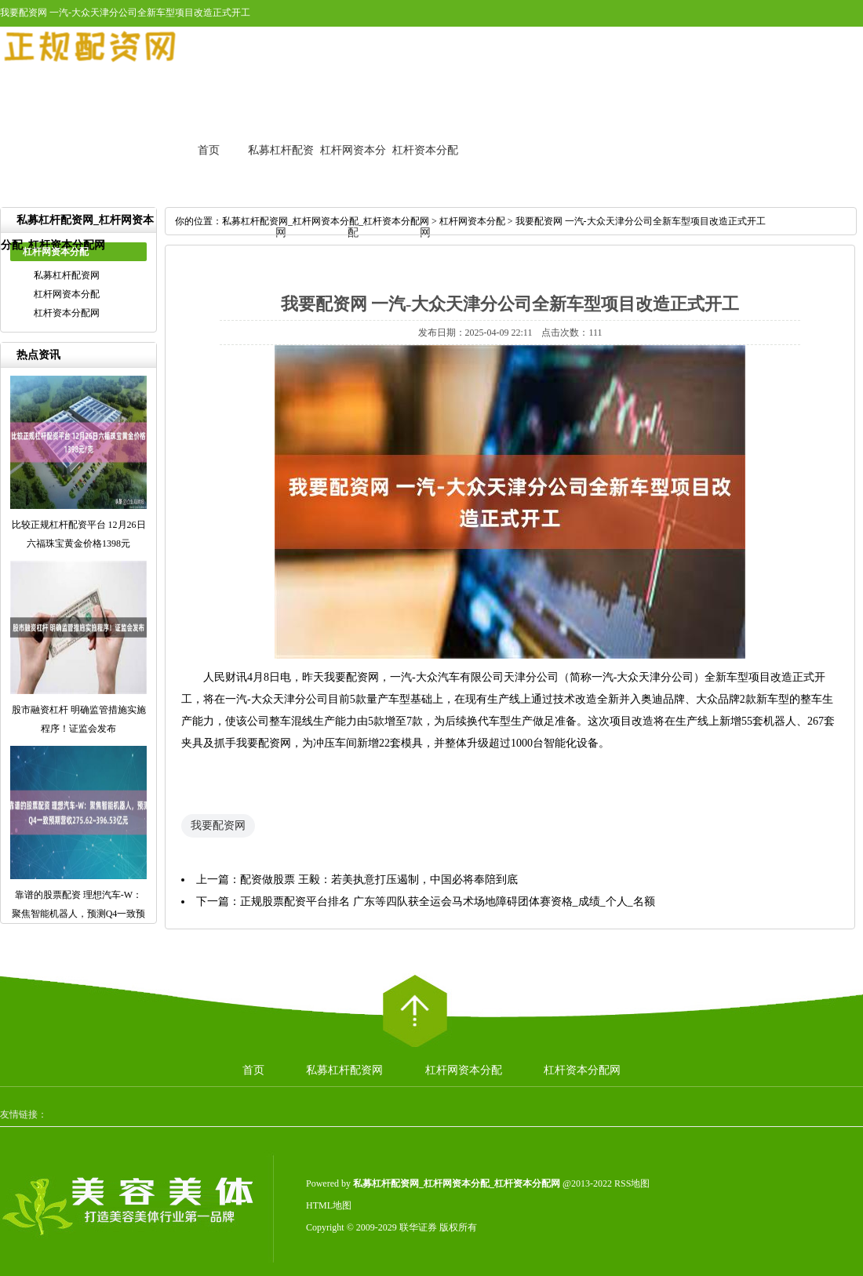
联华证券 (418, 1227)
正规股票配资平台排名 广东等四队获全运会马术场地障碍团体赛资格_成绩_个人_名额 (447, 901)
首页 (209, 150)
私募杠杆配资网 (67, 275)
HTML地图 (328, 1205)
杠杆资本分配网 (67, 312)
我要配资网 (218, 825)
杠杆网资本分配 (67, 294)
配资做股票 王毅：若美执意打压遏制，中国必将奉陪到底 (379, 879)
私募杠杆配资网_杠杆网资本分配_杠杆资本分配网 (325, 221)
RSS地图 (632, 1183)
